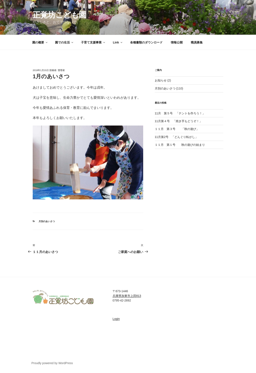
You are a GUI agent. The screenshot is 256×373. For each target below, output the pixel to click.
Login (116, 318)
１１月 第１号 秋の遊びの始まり (180, 144)
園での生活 (64, 42)
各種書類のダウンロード (146, 42)
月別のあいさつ (47, 221)
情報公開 (177, 42)
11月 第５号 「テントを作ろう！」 (180, 113)
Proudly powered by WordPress (52, 363)
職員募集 (197, 42)
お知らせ (161, 80)
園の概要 (40, 42)
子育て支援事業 (93, 42)
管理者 (61, 70)
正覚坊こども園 (59, 15)
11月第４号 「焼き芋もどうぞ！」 (178, 121)
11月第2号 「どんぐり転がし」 (178, 137)
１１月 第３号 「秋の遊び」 (177, 129)
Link (118, 42)
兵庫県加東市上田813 (127, 295)
